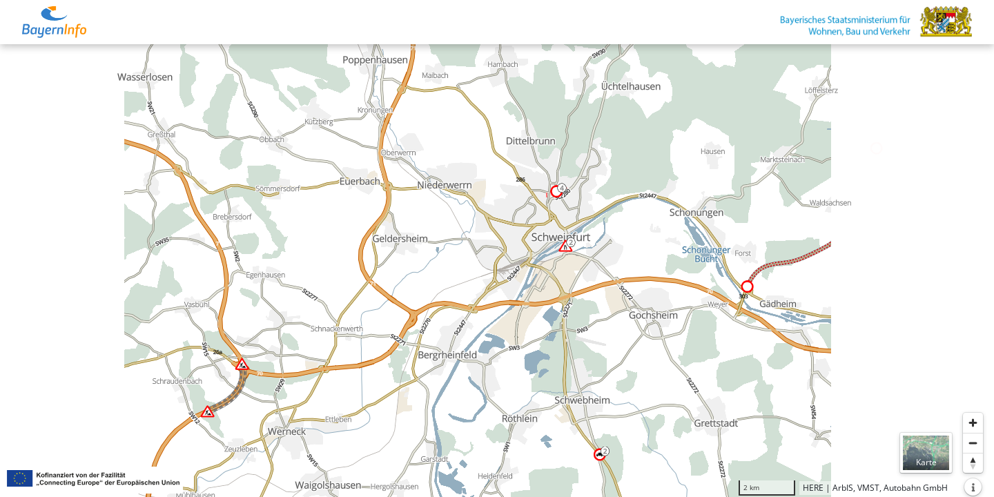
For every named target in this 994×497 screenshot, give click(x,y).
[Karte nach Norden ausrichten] (973, 463)
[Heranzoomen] (973, 423)
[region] (497, 270)
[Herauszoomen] (973, 443)
